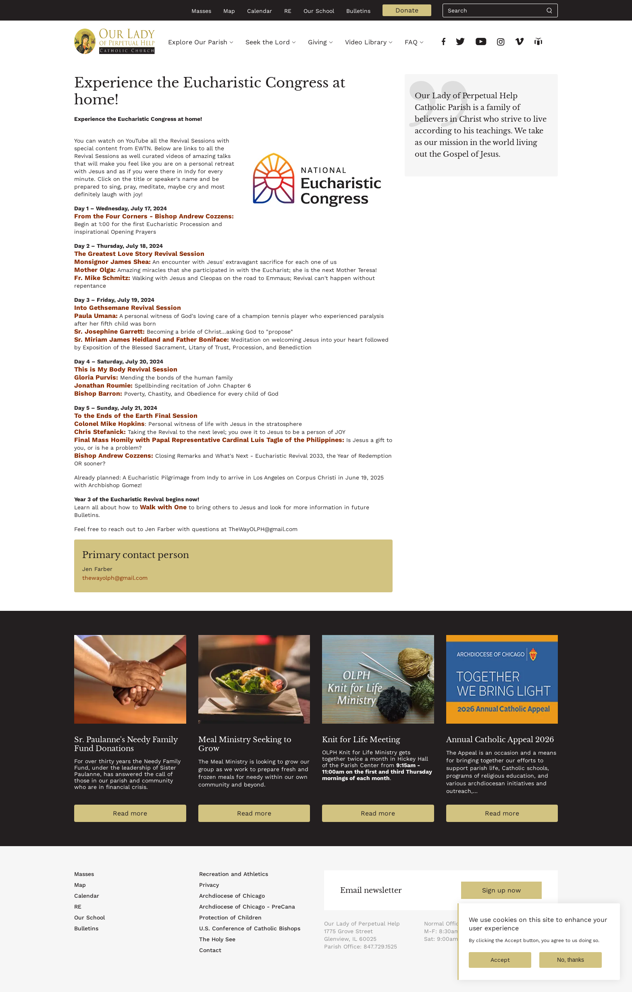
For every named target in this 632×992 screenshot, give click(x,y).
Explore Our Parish (197, 42)
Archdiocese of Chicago (232, 895)
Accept (500, 967)
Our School (319, 11)
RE (287, 11)
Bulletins (358, 11)
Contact (210, 950)
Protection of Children (230, 917)
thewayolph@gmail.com (115, 578)
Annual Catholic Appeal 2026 (500, 739)
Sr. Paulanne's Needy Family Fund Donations (126, 744)
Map (229, 11)
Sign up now (501, 890)
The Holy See (217, 939)
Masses (201, 11)
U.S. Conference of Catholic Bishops (249, 928)
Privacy (209, 885)
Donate (406, 10)
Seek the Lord (267, 42)
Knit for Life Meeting (361, 739)
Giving (317, 42)
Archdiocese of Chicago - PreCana (247, 906)
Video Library (366, 42)
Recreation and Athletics (233, 874)
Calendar (259, 11)
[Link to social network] (443, 42)
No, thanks (570, 967)
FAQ (411, 42)
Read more (130, 813)
